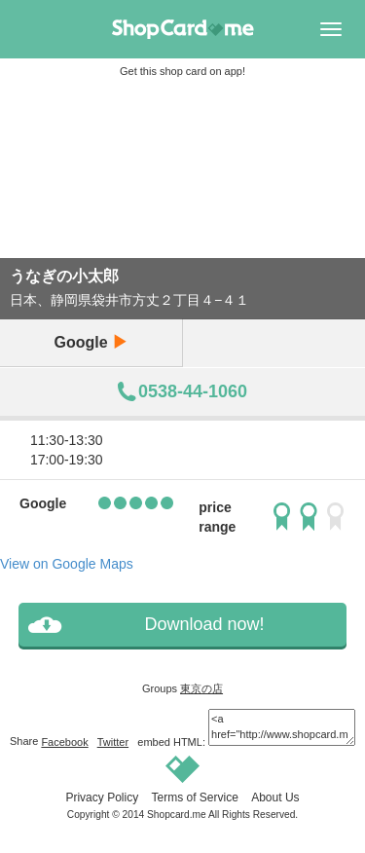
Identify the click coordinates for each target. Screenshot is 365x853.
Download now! (204, 624)
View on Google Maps (66, 564)
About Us (275, 797)
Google (91, 342)
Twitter (112, 742)
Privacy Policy (101, 797)
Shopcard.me (176, 814)
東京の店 (201, 688)
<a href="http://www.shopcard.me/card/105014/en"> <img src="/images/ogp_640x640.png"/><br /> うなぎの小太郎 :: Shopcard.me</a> (281, 727)
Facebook (64, 742)
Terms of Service (194, 797)
